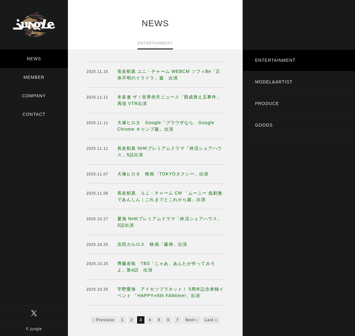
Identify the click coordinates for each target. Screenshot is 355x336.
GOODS (264, 125)
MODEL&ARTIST (273, 81)
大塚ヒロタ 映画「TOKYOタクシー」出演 (162, 173)
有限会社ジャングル (34, 24)
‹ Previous (104, 320)
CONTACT (34, 114)
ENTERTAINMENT (275, 60)
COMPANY (34, 95)
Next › (192, 320)
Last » (211, 320)
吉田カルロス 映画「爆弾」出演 (152, 244)
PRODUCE (267, 103)
